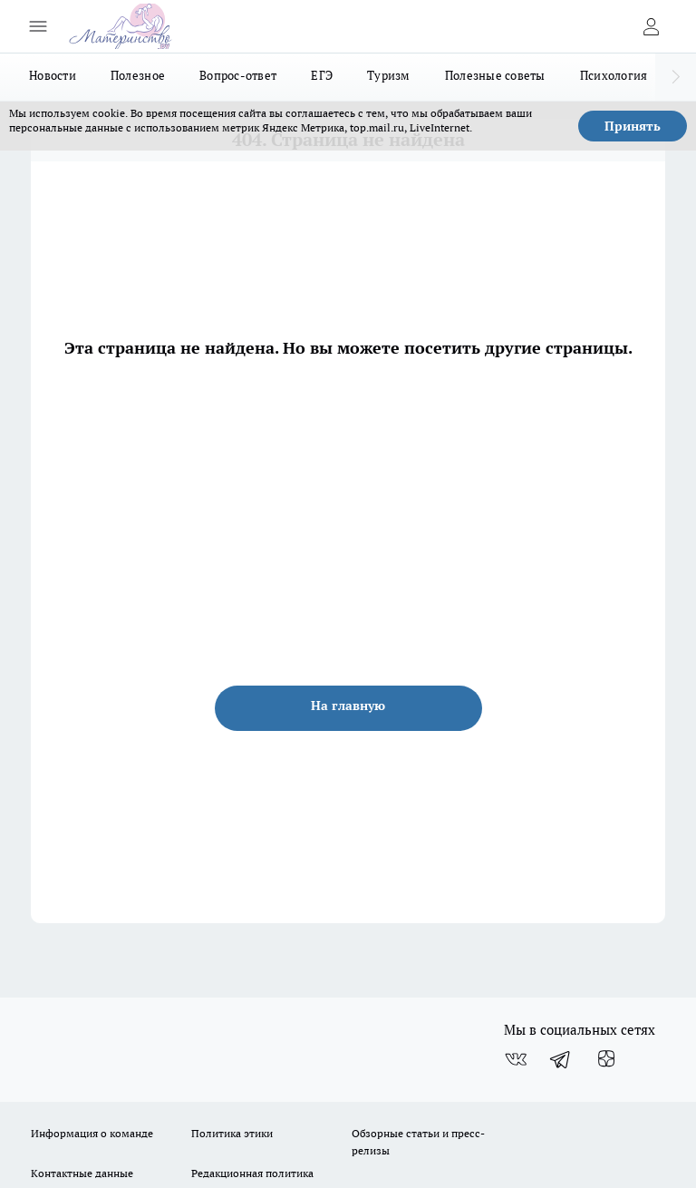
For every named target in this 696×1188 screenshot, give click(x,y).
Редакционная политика (252, 1173)
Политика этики (232, 1133)
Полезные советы (495, 75)
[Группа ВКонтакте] (515, 1059)
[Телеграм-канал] (561, 1059)
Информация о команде (92, 1133)
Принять (632, 126)
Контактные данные (82, 1173)
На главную (348, 705)
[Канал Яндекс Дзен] (606, 1059)
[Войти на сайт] (651, 26)
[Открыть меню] (38, 26)
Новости (52, 75)
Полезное (138, 75)
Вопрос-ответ (237, 75)
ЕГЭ (322, 75)
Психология (614, 75)
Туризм (389, 75)
